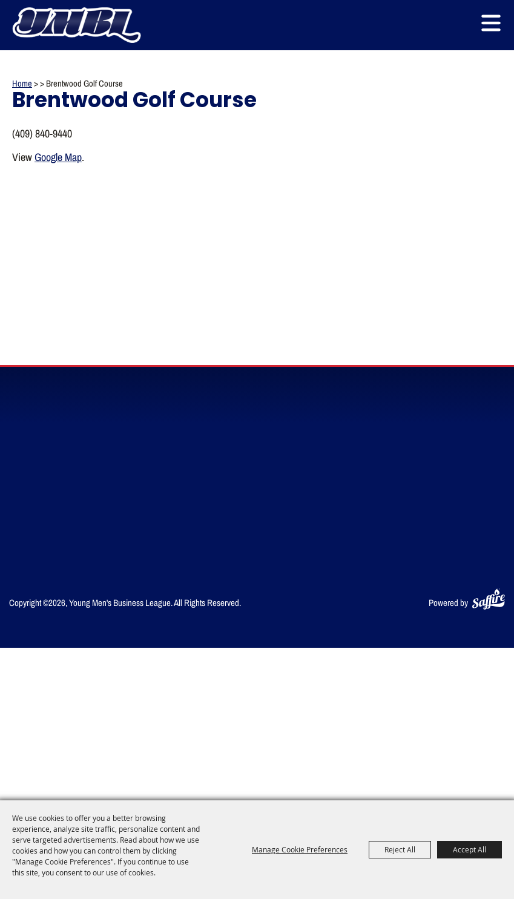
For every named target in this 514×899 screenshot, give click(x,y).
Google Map (58, 157)
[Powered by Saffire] (488, 596)
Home (22, 83)
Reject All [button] (399, 849)
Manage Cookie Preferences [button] (300, 849)
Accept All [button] (469, 849)
